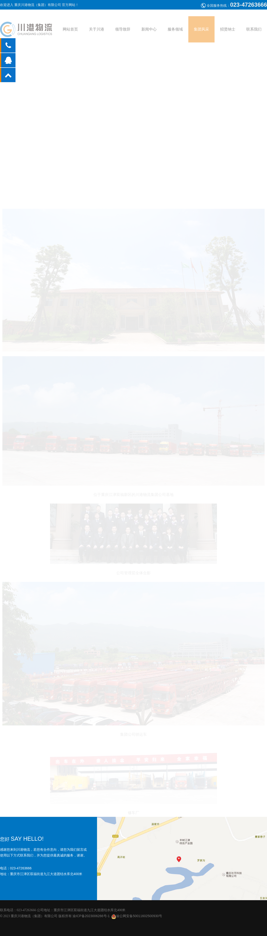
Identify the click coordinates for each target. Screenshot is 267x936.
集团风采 (201, 32)
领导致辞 (122, 32)
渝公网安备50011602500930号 (136, 916)
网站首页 (70, 32)
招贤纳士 (227, 32)
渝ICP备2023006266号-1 (91, 916)
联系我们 (254, 32)
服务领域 (175, 32)
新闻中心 (149, 32)
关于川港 (96, 32)
